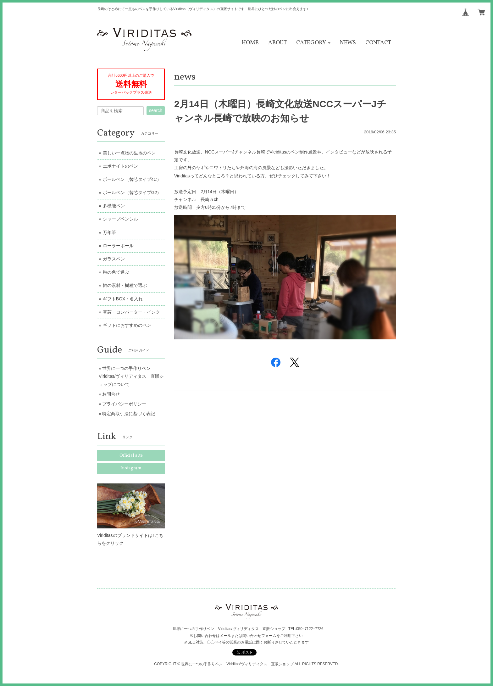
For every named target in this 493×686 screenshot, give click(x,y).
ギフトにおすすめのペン (127, 325)
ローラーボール (118, 245)
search (155, 110)
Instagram (130, 468)
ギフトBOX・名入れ (123, 298)
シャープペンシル (120, 218)
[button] (313, 43)
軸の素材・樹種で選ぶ (125, 285)
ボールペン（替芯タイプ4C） (132, 179)
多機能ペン (114, 205)
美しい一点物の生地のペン (129, 152)
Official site (131, 456)
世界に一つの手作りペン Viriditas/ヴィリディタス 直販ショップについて (131, 376)
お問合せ (111, 394)
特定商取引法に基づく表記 (128, 413)
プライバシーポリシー (124, 403)
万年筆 (109, 232)
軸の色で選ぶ (116, 272)
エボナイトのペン (120, 166)
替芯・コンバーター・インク (131, 312)
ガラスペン (114, 258)
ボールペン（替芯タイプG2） (132, 192)
